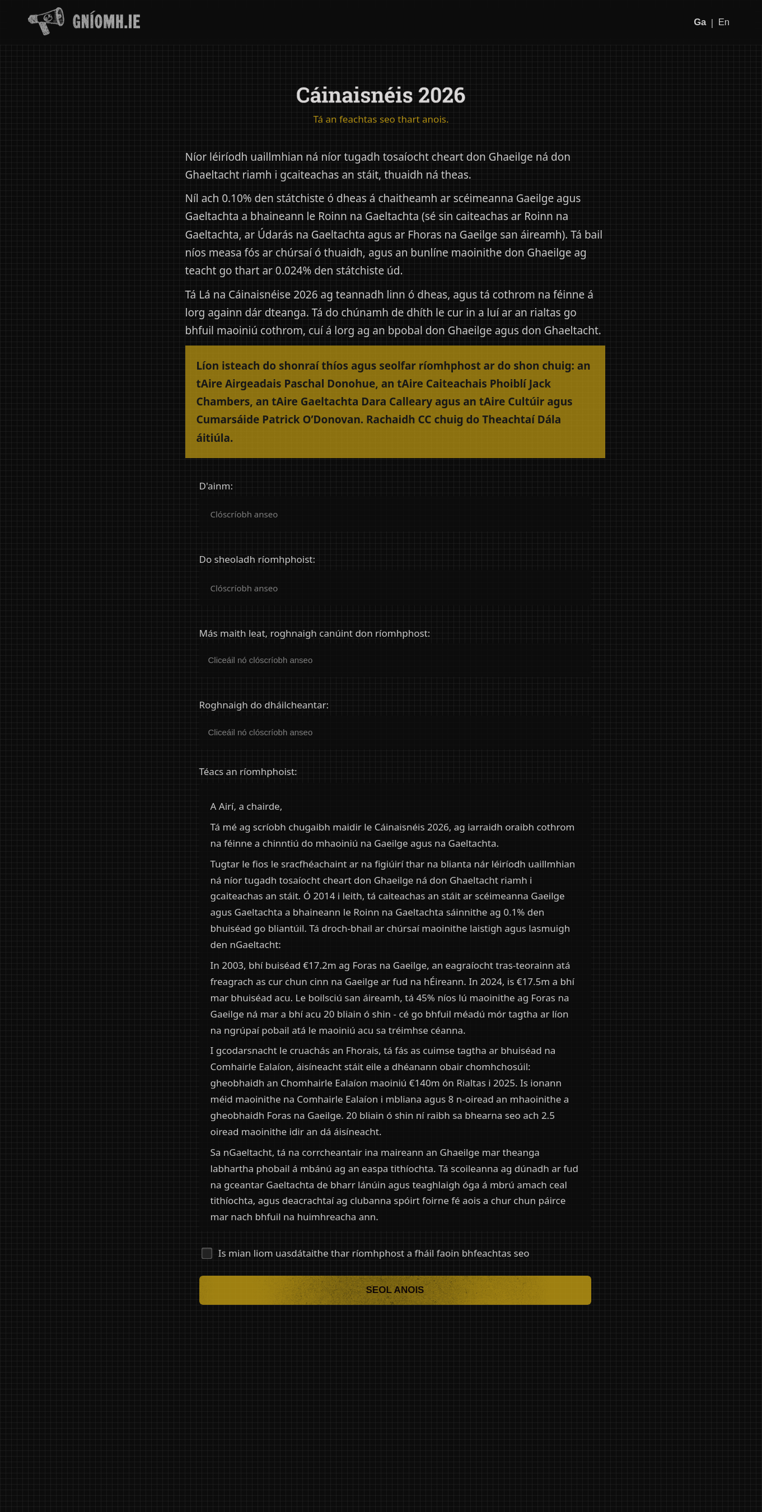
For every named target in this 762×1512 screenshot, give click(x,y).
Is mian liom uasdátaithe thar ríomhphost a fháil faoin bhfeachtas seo (374, 1253)
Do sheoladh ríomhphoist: (257, 559)
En (724, 22)
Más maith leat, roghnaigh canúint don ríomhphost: (315, 633)
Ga (699, 22)
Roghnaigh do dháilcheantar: (264, 705)
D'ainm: (216, 486)
